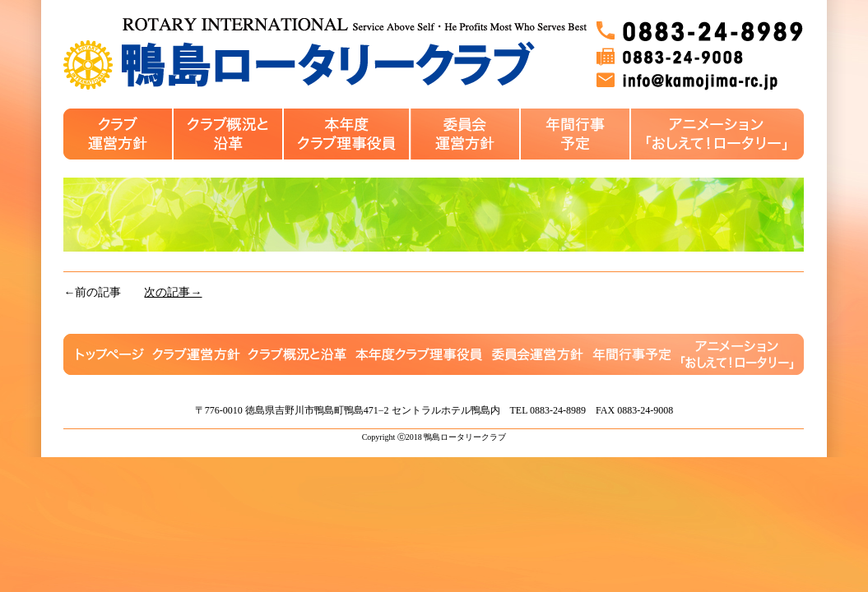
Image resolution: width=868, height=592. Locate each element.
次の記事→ (173, 292)
